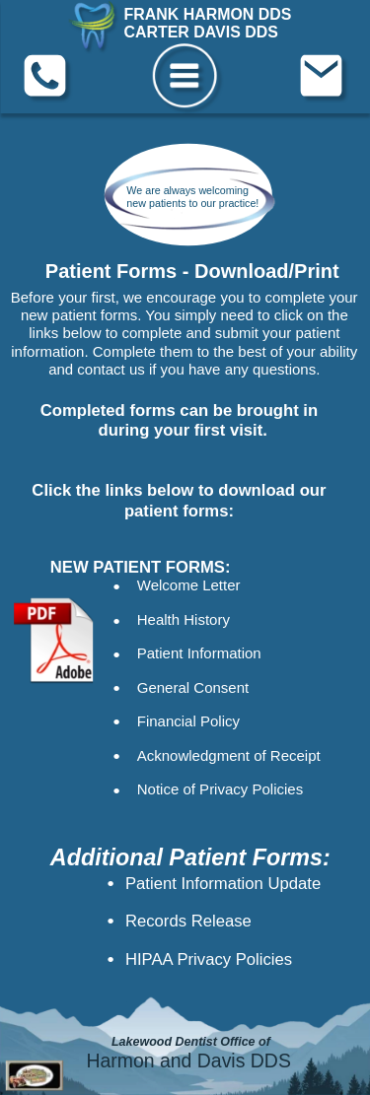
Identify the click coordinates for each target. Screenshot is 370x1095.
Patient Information (199, 654)
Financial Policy (188, 722)
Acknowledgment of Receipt (229, 755)
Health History (183, 620)
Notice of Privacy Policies (220, 789)
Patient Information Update (223, 882)
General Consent (193, 687)
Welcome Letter (189, 586)
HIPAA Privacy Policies (208, 959)
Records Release (188, 920)
